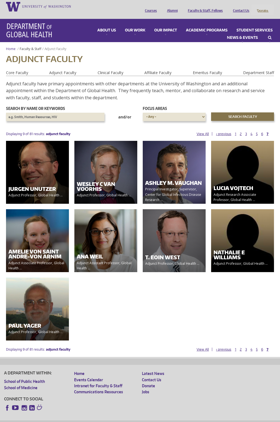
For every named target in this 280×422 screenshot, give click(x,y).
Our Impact (165, 23)
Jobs (145, 384)
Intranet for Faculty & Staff (98, 378)
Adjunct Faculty (62, 65)
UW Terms (98, 417)
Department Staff (258, 65)
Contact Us (240, 6)
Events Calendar (88, 372)
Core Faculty (17, 65)
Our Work (135, 23)
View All (203, 126)
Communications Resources (98, 384)
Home (11, 41)
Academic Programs (207, 23)
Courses (150, 6)
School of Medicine (20, 380)
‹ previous (223, 126)
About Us (106, 23)
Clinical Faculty (110, 65)
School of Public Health (24, 374)
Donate (262, 6)
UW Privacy (76, 417)
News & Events (242, 30)
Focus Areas (155, 101)
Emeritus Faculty (207, 65)
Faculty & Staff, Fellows (203, 6)
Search (270, 30)
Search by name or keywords (35, 101)
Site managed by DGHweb (131, 417)
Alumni (171, 6)
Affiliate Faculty (157, 65)
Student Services (255, 23)
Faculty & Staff (30, 41)
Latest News (153, 366)
